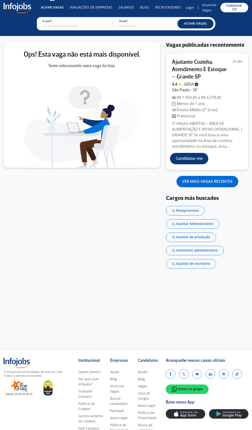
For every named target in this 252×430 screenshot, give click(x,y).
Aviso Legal (119, 418)
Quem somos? (89, 372)
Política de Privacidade (147, 415)
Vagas (142, 386)
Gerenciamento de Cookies (90, 418)
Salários (126, 7)
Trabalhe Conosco (85, 394)
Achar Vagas (52, 7)
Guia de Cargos (144, 396)
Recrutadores (168, 7)
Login (190, 7)
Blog (144, 7)
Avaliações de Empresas (91, 7)
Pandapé (117, 410)
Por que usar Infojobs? (88, 381)
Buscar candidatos (119, 401)
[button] (195, 23)
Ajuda (114, 372)
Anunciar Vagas (209, 7)
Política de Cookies (86, 406)
